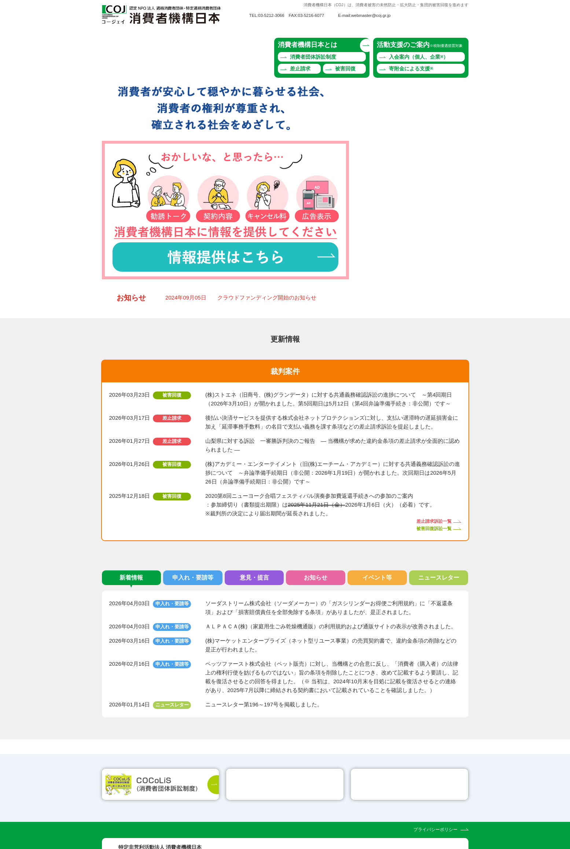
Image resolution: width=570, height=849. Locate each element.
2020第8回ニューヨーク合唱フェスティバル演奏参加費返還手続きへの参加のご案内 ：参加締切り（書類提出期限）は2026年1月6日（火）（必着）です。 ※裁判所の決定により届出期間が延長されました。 (320, 422)
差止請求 (300, 68)
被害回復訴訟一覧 (434, 445)
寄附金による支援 (411, 68)
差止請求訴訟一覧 (434, 438)
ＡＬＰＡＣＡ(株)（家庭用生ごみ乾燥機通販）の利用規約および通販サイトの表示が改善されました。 (330, 543)
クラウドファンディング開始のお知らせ (266, 215)
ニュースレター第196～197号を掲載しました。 (264, 621)
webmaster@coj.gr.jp (371, 15)
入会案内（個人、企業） (418, 57)
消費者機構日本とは (307, 44)
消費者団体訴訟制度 (313, 57)
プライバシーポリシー (435, 788)
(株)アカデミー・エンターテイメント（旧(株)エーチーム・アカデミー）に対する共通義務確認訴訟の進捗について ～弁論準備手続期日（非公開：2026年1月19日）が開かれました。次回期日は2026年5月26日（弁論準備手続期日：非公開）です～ (332, 390)
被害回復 (345, 68)
